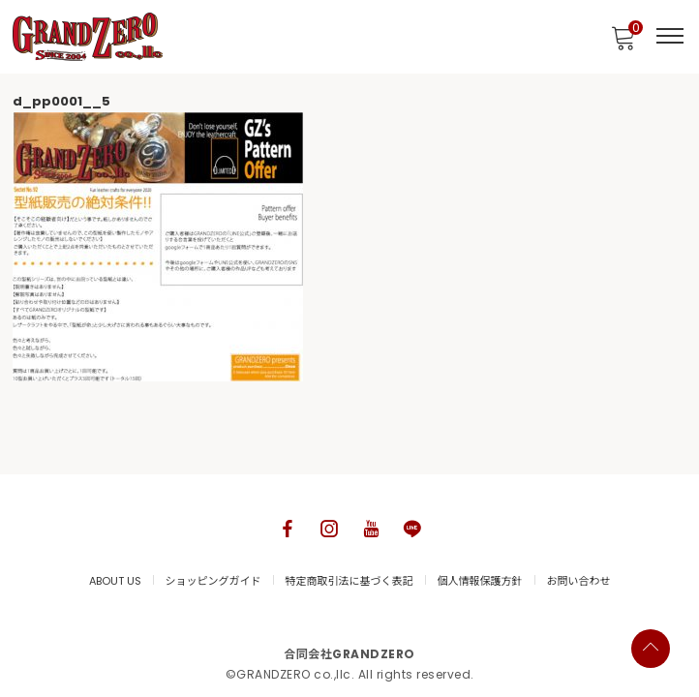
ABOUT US (115, 581)
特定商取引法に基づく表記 (349, 581)
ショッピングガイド (213, 581)
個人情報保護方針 (480, 581)
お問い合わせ (579, 581)
